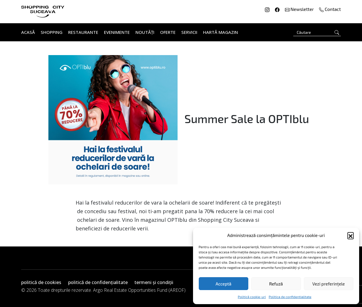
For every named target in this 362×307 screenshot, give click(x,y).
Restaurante (83, 32)
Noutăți (144, 32)
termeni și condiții (153, 282)
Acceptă (223, 283)
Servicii (189, 32)
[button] (350, 235)
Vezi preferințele (328, 283)
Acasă (28, 32)
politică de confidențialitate (98, 282)
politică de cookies (41, 282)
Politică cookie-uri (252, 297)
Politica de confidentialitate (290, 297)
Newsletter (300, 9)
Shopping (51, 32)
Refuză (276, 283)
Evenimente (117, 32)
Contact (330, 9)
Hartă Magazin (220, 32)
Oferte (168, 32)
